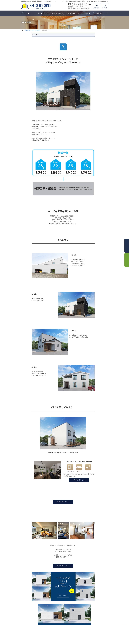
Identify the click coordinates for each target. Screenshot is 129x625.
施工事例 (91, 120)
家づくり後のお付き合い (96, 155)
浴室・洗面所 (92, 135)
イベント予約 (104, 6)
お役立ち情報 (92, 112)
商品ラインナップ (94, 93)
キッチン (91, 131)
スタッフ (91, 116)
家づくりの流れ (93, 138)
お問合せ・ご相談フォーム (97, 608)
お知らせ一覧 (92, 177)
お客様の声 (92, 151)
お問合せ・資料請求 (94, 170)
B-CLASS (91, 105)
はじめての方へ (93, 90)
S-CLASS (91, 101)
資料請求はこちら (52, 502)
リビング (91, 127)
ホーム (90, 86)
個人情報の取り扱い (94, 181)
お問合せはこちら (52, 565)
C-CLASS (91, 108)
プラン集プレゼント (94, 174)
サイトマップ (92, 185)
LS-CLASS (92, 97)
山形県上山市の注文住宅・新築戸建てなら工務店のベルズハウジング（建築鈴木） (62, 616)
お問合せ (96, 6)
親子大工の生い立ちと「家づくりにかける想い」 (97, 143)
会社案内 (91, 162)
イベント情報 (92, 147)
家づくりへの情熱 (94, 166)
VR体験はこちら (68, 480)
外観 (90, 123)
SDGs (90, 159)
